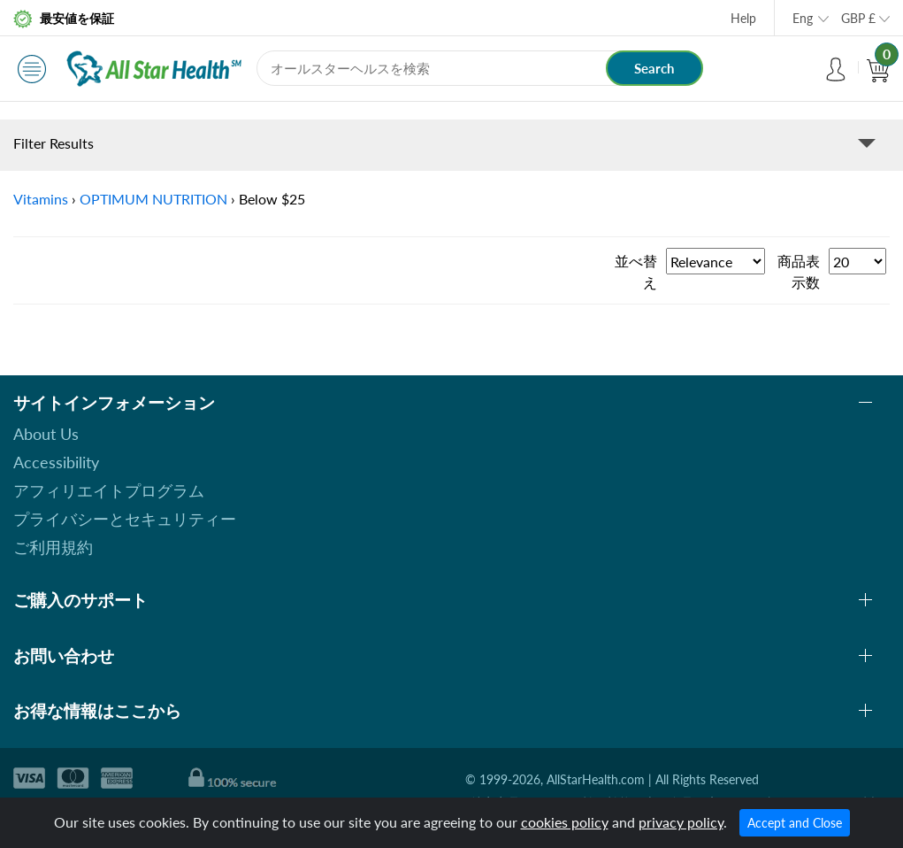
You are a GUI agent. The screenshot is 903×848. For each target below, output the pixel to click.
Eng (802, 18)
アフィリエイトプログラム (108, 490)
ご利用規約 (53, 547)
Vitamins (40, 198)
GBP (858, 18)
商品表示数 (798, 271)
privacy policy (681, 821)
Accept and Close (794, 822)
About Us (46, 433)
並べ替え (636, 271)
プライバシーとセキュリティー (124, 518)
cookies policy (564, 821)
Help (743, 18)
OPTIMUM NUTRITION (153, 198)
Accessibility (56, 462)
